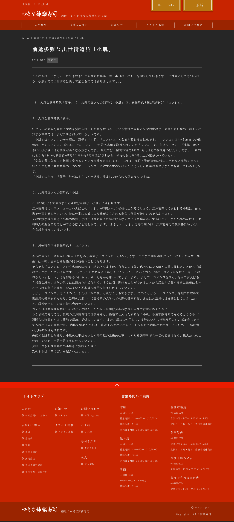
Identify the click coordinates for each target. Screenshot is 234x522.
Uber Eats (165, 5)
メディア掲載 (155, 24)
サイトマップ (202, 507)
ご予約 (197, 5)
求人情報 (89, 464)
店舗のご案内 (79, 24)
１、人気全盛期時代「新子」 (54, 102)
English (43, 4)
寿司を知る (91, 448)
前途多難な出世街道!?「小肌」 (68, 38)
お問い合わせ (193, 24)
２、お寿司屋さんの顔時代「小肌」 (99, 102)
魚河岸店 (30, 458)
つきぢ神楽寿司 (39, 14)
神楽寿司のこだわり (36, 415)
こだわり (40, 24)
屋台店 (29, 438)
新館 (27, 445)
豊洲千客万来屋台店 (36, 472)
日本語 (26, 4)
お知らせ (117, 24)
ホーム (26, 38)
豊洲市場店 (31, 452)
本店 (27, 431)
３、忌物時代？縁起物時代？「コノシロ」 (155, 102)
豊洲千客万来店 (34, 465)
